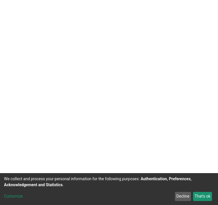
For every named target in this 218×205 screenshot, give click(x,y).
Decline (182, 196)
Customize (13, 196)
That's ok (202, 196)
